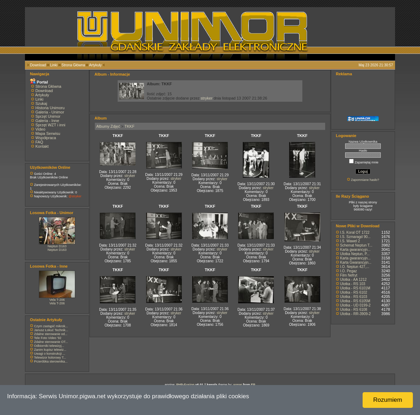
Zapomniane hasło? (365, 180)
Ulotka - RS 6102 (353, 292)
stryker (206, 98)
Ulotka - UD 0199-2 (355, 305)
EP (253, 384)
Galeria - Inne (47, 120)
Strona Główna (73, 65)
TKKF (129, 126)
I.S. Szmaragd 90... (355, 237)
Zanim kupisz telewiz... (50, 349)
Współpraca (45, 138)
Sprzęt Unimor (47, 116)
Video (40, 129)
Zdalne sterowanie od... (51, 334)
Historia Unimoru (50, 108)
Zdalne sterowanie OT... (51, 342)
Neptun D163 (56, 246)
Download (38, 65)
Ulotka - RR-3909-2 (355, 314)
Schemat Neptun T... (356, 245)
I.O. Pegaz (348, 271)
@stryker (74, 196)
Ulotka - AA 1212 (353, 280)
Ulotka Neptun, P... (355, 254)
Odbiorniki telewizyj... (49, 346)
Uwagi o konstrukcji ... (50, 353)
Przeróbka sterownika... (51, 361)
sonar (237, 384)
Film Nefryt (348, 275)
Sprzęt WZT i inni (50, 125)
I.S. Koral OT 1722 (355, 232)
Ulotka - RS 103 (352, 284)
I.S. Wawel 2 (350, 241)
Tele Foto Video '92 (47, 338)
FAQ (39, 142)
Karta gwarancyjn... (355, 250)
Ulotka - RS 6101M (355, 288)
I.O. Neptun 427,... (354, 267)
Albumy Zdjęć (108, 126)
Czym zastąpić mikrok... (51, 326)
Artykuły (95, 65)
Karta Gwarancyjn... (356, 262)
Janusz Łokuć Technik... (51, 330)
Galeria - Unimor (49, 112)
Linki (53, 65)
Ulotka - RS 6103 (353, 297)
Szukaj (41, 103)
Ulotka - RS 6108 (353, 310)
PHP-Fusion (185, 384)
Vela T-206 (57, 300)
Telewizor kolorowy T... (50, 357)
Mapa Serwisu (47, 133)
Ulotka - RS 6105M (355, 301)
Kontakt (41, 146)
